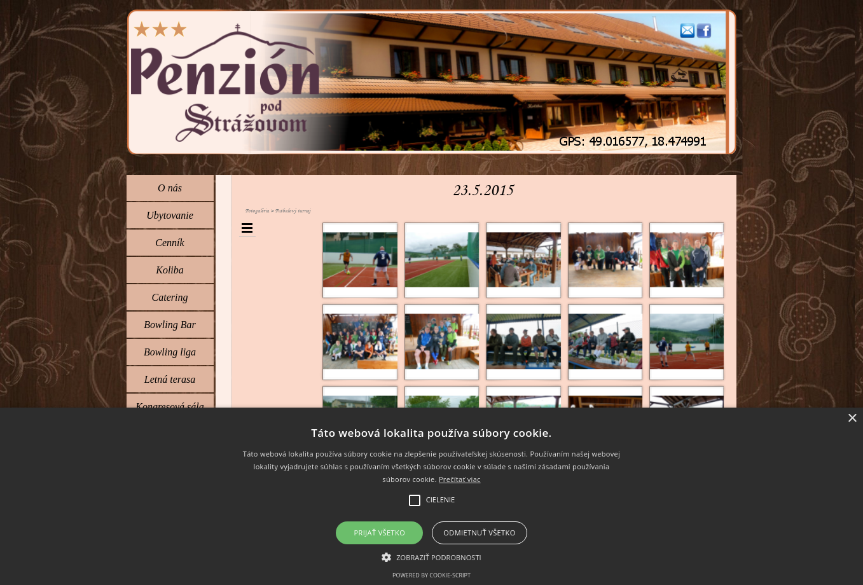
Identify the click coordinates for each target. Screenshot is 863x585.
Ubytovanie (169, 215)
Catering (170, 297)
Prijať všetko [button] (380, 532)
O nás (170, 187)
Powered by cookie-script (431, 575)
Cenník (169, 242)
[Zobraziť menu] (247, 228)
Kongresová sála (169, 406)
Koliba (170, 270)
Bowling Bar (169, 324)
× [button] (852, 418)
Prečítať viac (460, 479)
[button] (687, 27)
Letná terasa (169, 379)
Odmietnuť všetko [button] (479, 532)
